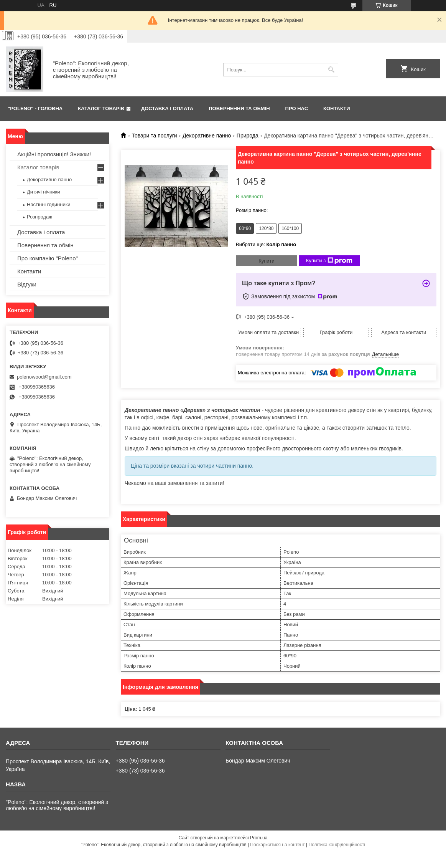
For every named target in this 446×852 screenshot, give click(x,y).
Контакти (29, 271)
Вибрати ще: (266, 244)
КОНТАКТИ (336, 108)
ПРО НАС (296, 108)
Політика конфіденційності (337, 844)
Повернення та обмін (45, 245)
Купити (266, 261)
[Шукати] (331, 69)
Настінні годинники (49, 204)
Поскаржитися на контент (277, 844)
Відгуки (26, 284)
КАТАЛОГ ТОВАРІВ (101, 108)
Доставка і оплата (41, 232)
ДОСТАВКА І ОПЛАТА (167, 108)
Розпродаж (39, 217)
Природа (247, 135)
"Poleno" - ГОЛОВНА (35, 108)
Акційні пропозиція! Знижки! (54, 154)
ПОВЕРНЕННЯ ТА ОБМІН (239, 108)
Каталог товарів (38, 167)
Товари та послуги (154, 135)
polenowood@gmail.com (44, 377)
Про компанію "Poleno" (47, 258)
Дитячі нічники (43, 192)
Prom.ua (258, 837)
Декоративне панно (207, 135)
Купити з (329, 260)
